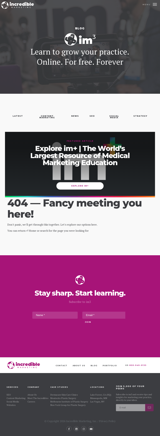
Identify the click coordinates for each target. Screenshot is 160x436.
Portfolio (110, 365)
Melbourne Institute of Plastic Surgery (69, 401)
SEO (92, 116)
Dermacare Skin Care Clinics (64, 394)
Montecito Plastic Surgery (63, 398)
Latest (18, 116)
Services (12, 387)
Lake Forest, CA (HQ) (100, 394)
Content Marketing (47, 117)
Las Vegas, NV (97, 401)
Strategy (140, 116)
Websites (11, 405)
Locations (97, 387)
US (135, 365)
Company (33, 387)
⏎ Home (31, 230)
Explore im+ (80, 186)
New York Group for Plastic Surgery (68, 405)
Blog (94, 365)
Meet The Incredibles (38, 398)
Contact (61, 365)
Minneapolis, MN (98, 398)
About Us (79, 365)
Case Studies (59, 387)
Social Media (114, 117)
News (75, 116)
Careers (31, 401)
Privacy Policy (107, 421)
